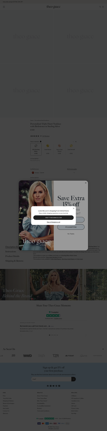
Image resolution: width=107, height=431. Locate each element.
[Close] (74, 208)
